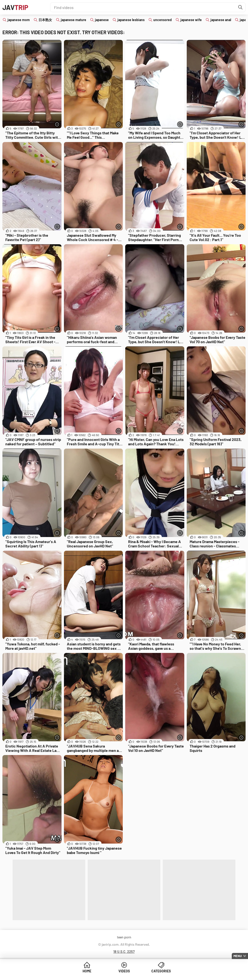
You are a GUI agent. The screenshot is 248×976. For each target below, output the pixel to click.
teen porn (124, 937)
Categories (161, 971)
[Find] (240, 7)
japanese (102, 20)
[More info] (57, 124)
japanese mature (73, 20)
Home (87, 971)
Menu (237, 956)
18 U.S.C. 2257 (124, 952)
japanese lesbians (131, 20)
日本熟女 (45, 20)
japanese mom (19, 20)
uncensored (162, 20)
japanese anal (220, 20)
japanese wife (191, 20)
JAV (15, 7)
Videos (124, 971)
